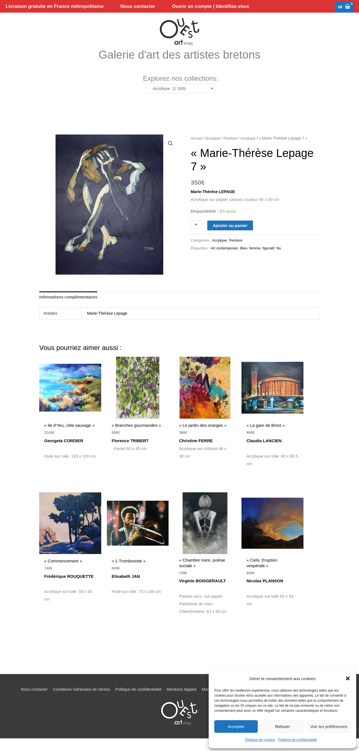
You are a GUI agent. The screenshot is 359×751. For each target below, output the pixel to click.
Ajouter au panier (230, 234)
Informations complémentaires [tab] (69, 306)
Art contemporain (225, 257)
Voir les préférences (329, 726)
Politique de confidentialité (297, 740)
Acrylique (250, 147)
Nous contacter (26, 701)
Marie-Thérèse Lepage (108, 322)
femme (257, 257)
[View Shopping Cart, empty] (344, 7)
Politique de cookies (260, 740)
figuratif (271, 257)
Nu (282, 257)
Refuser (282, 726)
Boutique (214, 147)
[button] (348, 678)
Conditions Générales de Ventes (76, 701)
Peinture (232, 147)
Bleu (245, 257)
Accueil (197, 147)
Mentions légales (182, 701)
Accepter (236, 726)
